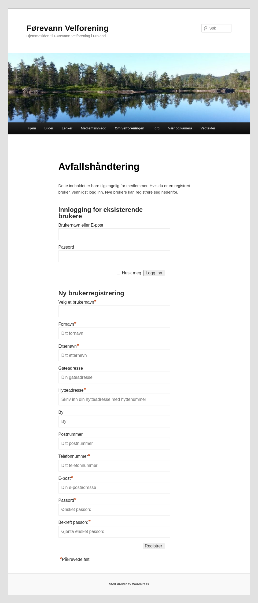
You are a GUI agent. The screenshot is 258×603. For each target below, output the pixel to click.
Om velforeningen (130, 128)
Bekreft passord (74, 522)
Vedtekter (208, 128)
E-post (65, 478)
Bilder (49, 128)
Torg (156, 128)
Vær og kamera (180, 128)
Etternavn (68, 346)
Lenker (67, 128)
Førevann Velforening (68, 28)
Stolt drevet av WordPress (129, 584)
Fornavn (67, 324)
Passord (66, 247)
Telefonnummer (74, 456)
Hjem (32, 128)
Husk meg (131, 273)
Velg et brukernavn (77, 302)
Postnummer (70, 434)
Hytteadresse (72, 390)
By (60, 412)
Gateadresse (70, 368)
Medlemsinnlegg (93, 128)
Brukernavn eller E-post (80, 225)
